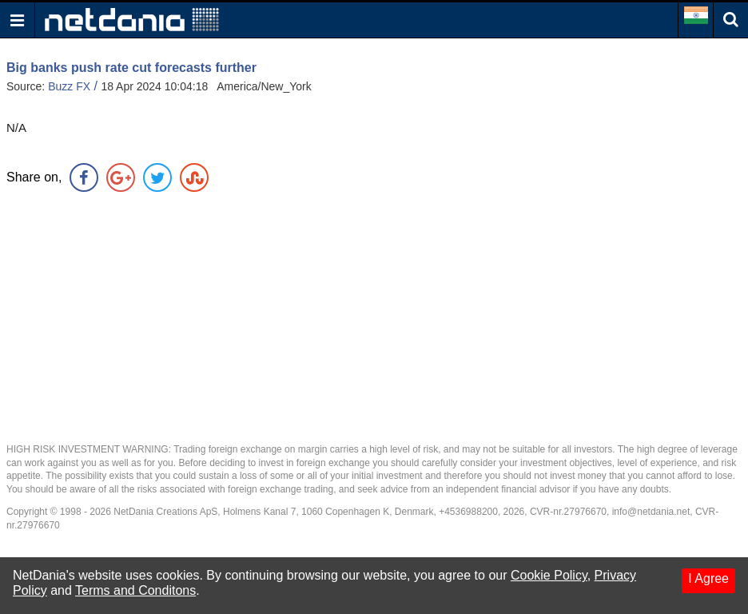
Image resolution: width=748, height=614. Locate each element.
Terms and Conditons (135, 590)
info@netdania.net (651, 511)
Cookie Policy (549, 575)
